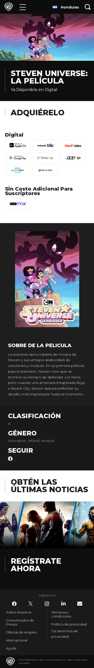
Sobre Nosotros (18, 612)
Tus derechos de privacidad (64, 634)
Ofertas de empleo (21, 632)
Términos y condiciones (61, 614)
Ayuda (11, 648)
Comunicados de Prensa (20, 622)
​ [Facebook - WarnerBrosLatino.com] (14, 603)
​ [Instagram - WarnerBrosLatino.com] (47, 603)
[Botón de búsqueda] (87, 7)
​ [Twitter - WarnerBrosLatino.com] (31, 603)
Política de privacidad (69, 624)
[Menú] (22, 7)
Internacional (16, 640)
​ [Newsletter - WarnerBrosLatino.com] (80, 603)
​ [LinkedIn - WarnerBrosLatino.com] (63, 603)
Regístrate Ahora (36, 564)
